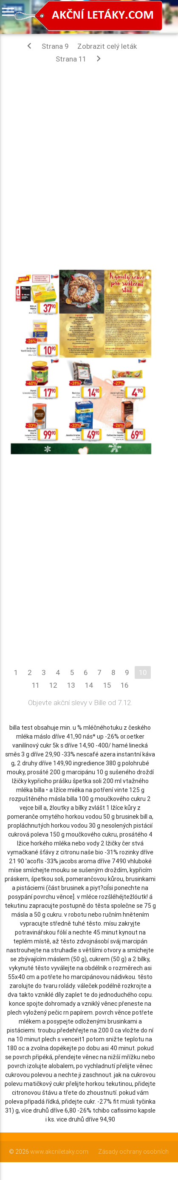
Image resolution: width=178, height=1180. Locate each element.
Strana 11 (80, 58)
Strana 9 (46, 46)
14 (89, 685)
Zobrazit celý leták (107, 46)
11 (36, 685)
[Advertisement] (89, 160)
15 (107, 685)
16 (124, 685)
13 (71, 685)
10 (143, 672)
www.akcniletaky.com (59, 1151)
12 (53, 685)
